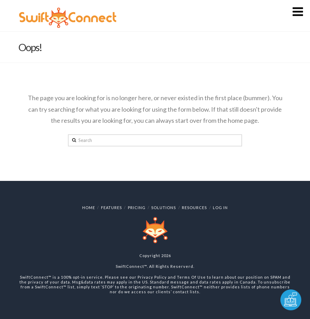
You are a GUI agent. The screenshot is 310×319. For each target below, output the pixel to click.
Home (88, 207)
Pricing (137, 207)
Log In (220, 207)
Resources (194, 207)
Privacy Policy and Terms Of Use (172, 277)
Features (111, 207)
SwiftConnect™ (131, 266)
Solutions (163, 207)
